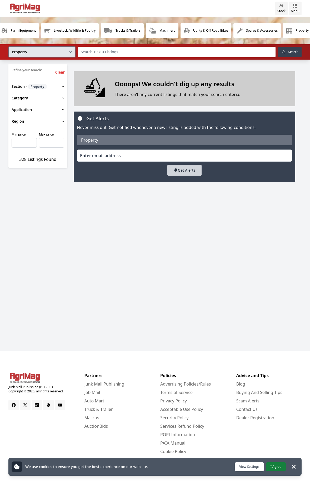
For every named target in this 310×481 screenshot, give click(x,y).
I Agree (276, 466)
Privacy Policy (173, 401)
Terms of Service (176, 392)
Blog (240, 384)
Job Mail (92, 392)
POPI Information (177, 434)
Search (289, 52)
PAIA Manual (172, 443)
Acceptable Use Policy (181, 409)
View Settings (249, 466)
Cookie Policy (173, 451)
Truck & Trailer (98, 409)
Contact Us (247, 409)
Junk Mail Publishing (104, 384)
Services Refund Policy (182, 426)
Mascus (91, 418)
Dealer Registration (255, 418)
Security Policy (174, 418)
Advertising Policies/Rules (185, 384)
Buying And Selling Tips (259, 392)
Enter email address (100, 155)
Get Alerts (184, 170)
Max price (46, 134)
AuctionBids (96, 426)
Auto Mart (94, 401)
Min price (19, 134)
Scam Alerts (247, 401)
